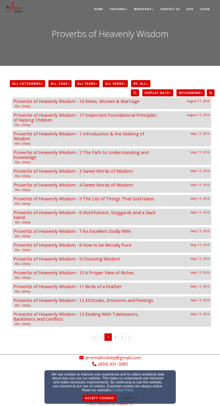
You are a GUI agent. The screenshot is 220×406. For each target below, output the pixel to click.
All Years (87, 83)
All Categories (27, 83)
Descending (190, 93)
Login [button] (205, 9)
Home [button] (98, 9)
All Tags (60, 83)
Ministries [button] (144, 9)
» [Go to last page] (129, 337)
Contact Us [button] (170, 9)
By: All (141, 83)
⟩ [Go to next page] (122, 337)
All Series (115, 83)
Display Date (158, 93)
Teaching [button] (118, 9)
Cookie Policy (123, 390)
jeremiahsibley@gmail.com (113, 358)
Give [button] (189, 9)
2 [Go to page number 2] (115, 337)
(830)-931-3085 (113, 364)
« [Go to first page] (94, 337)
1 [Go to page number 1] (108, 337)
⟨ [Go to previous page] (101, 337)
